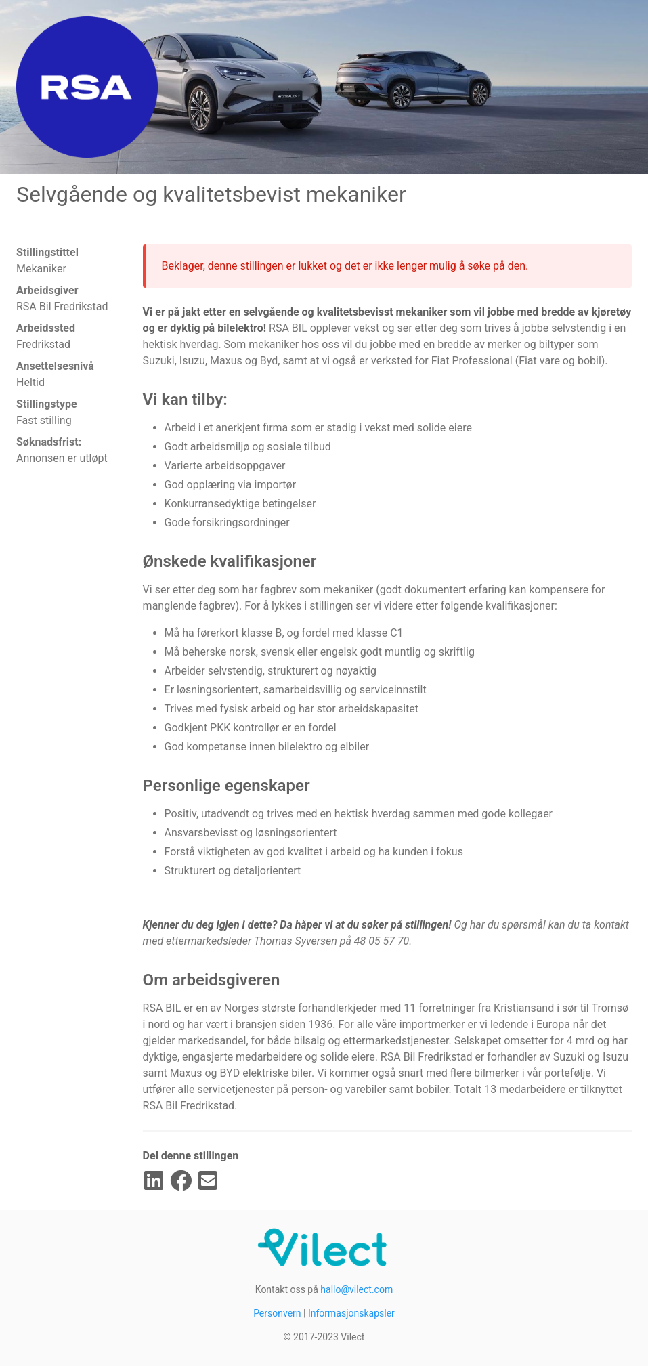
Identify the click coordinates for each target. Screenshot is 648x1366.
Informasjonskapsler (351, 1313)
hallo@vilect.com (356, 1289)
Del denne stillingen (191, 1155)
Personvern (277, 1313)
